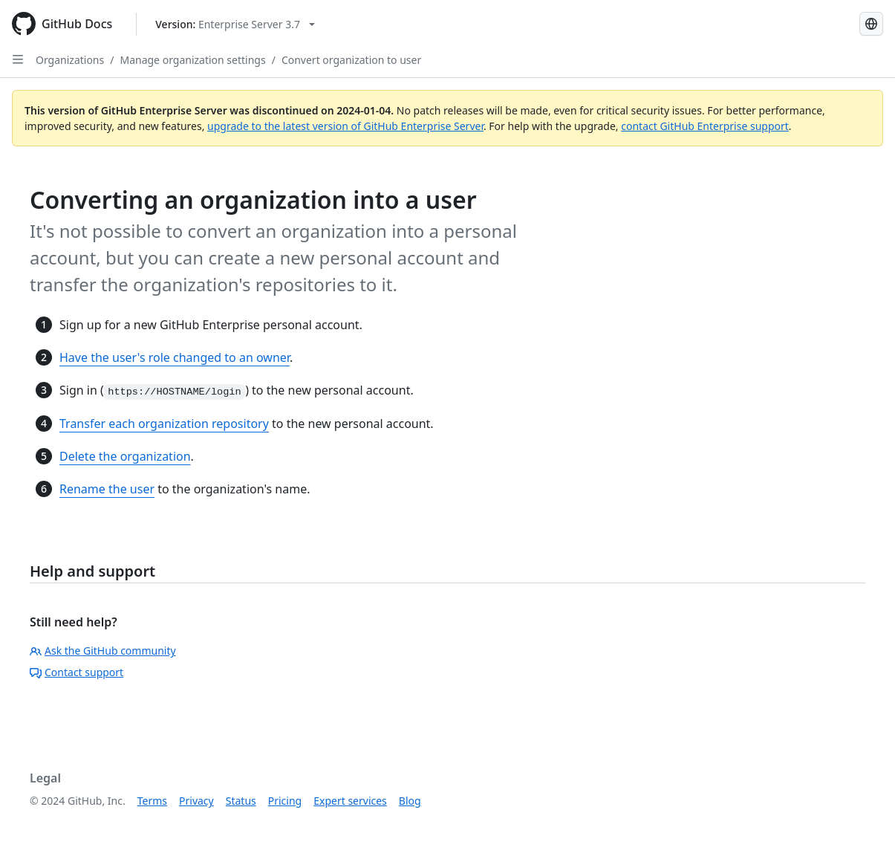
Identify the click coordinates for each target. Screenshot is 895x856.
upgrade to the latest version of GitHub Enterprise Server (345, 126)
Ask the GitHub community (103, 650)
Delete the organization (125, 456)
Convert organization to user (351, 60)
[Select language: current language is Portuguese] (871, 24)
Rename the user (106, 489)
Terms (152, 801)
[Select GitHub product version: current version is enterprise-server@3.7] (235, 24)
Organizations (70, 60)
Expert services (350, 801)
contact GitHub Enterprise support (705, 126)
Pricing (285, 801)
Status (241, 801)
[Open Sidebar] (18, 59)
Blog (410, 801)
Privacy (196, 801)
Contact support (76, 672)
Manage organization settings (192, 60)
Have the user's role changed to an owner (174, 357)
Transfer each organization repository (164, 423)
